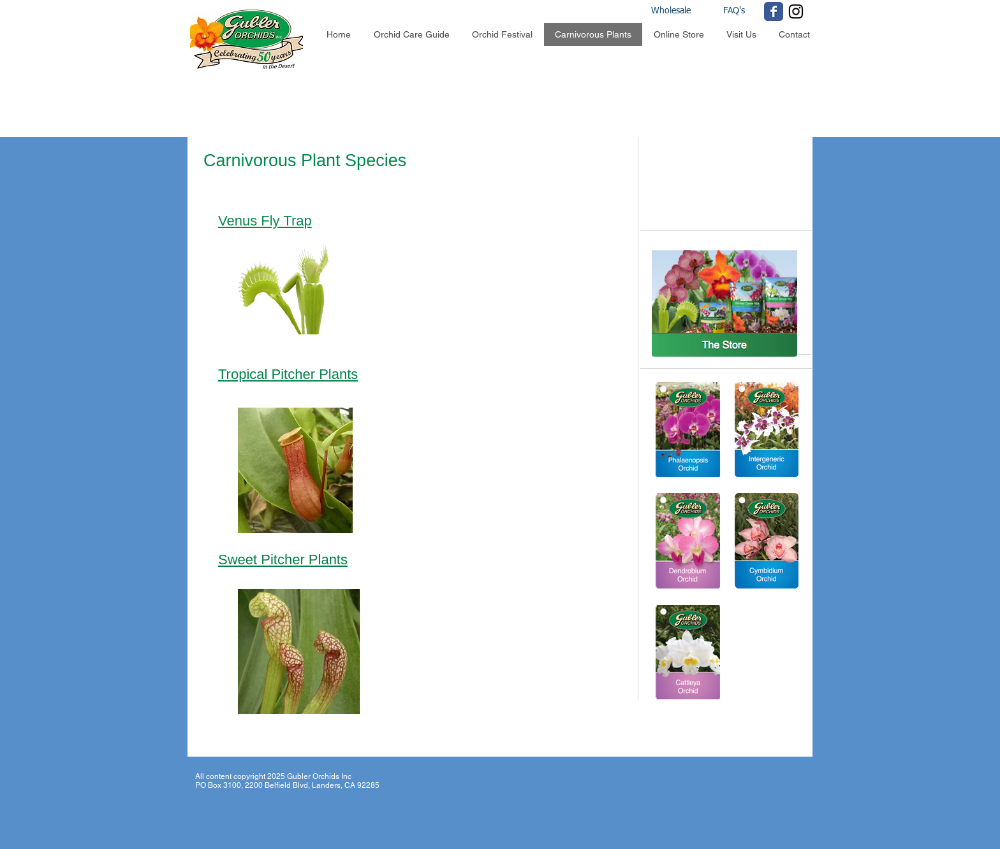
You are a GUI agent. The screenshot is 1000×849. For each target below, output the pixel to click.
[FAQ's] (734, 11)
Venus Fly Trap (265, 221)
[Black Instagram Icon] (795, 11)
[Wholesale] (682, 11)
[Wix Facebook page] (773, 11)
